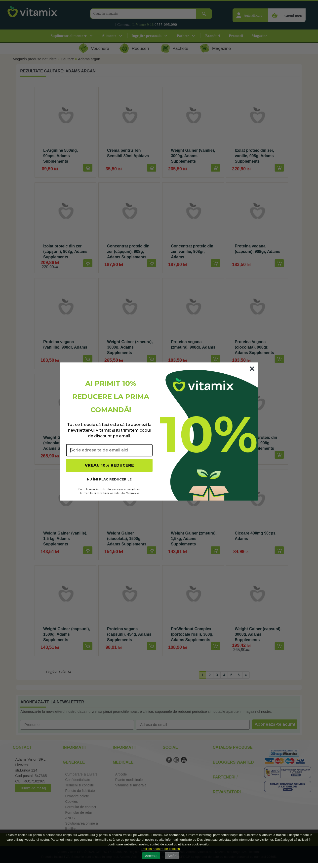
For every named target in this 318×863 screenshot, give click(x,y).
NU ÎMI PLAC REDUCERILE (109, 479)
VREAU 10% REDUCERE (109, 465)
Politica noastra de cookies (160, 849)
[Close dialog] (252, 368)
